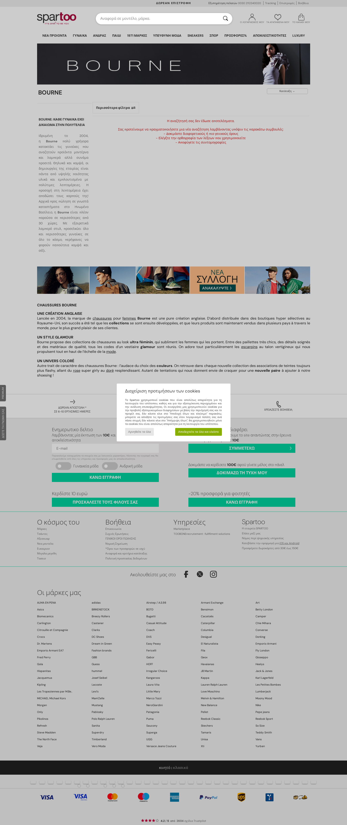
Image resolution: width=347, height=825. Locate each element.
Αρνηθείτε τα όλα (139, 431)
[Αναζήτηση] (225, 18)
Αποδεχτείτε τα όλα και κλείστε (198, 431)
